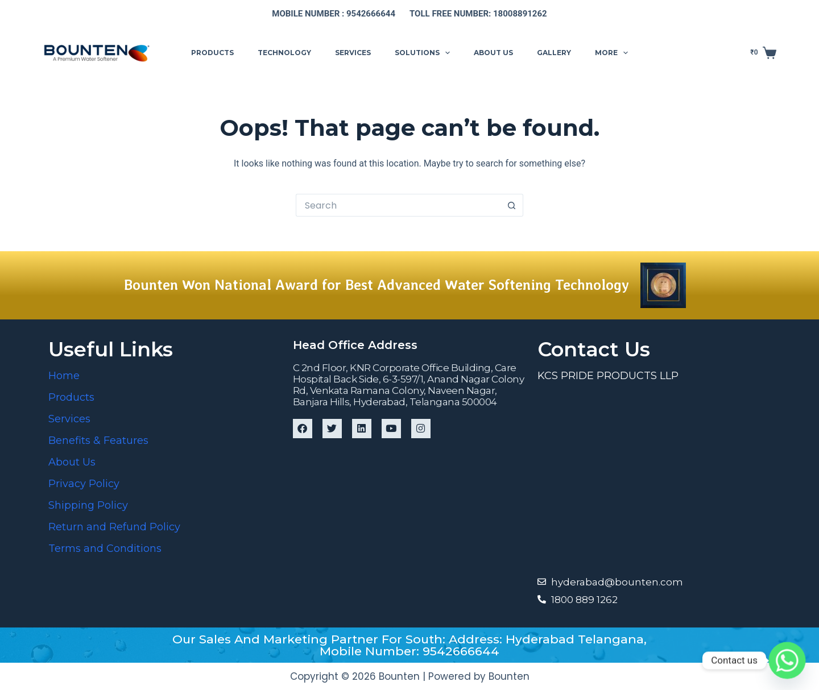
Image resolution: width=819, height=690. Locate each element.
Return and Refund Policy (114, 527)
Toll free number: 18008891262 (478, 14)
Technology (284, 52)
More (613, 53)
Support (673, 52)
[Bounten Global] (654, 477)
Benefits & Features (98, 440)
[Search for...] (398, 205)
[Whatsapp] (787, 660)
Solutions (424, 53)
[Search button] (511, 205)
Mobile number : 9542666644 (333, 14)
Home (64, 375)
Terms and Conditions (105, 548)
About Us (72, 462)
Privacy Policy (83, 483)
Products (212, 52)
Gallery (554, 52)
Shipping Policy (88, 505)
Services (353, 52)
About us (493, 52)
